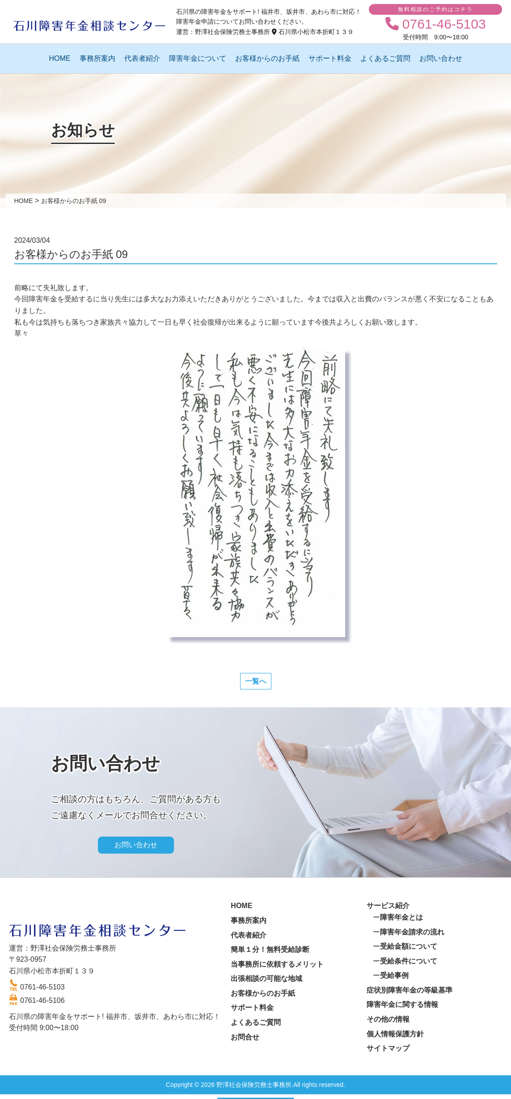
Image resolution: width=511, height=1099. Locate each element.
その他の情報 (388, 1019)
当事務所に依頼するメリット (277, 964)
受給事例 (394, 975)
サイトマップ (388, 1048)
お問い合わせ (440, 58)
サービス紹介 (388, 905)
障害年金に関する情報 (402, 1004)
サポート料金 (329, 58)
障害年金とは (401, 917)
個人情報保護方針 (395, 1034)
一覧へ (255, 681)
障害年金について (197, 58)
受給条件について (408, 961)
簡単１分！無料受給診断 (270, 949)
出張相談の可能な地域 (266, 978)
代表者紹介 (142, 58)
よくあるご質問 (385, 58)
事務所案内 (97, 58)
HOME (60, 58)
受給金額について (408, 946)
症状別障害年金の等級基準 (409, 990)
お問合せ (245, 1037)
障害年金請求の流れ (412, 932)
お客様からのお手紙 (267, 58)
